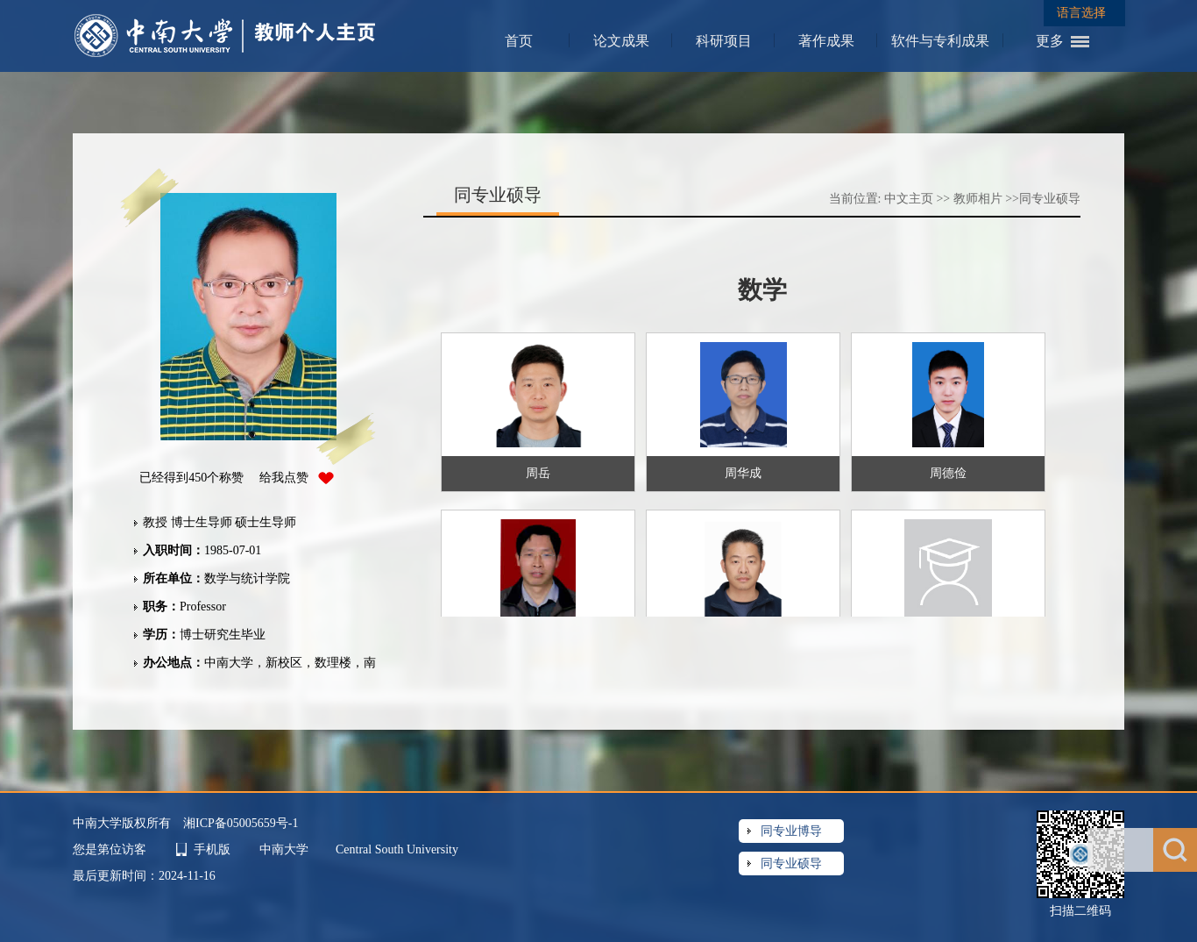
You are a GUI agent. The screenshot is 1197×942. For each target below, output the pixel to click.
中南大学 (285, 849)
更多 (1050, 40)
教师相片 (977, 198)
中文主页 (908, 198)
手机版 (212, 849)
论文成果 (621, 40)
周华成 (743, 473)
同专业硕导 (1049, 198)
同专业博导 (791, 831)
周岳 (538, 473)
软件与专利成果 (940, 40)
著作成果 (826, 40)
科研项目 (724, 40)
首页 (519, 40)
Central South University (397, 849)
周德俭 (948, 473)
